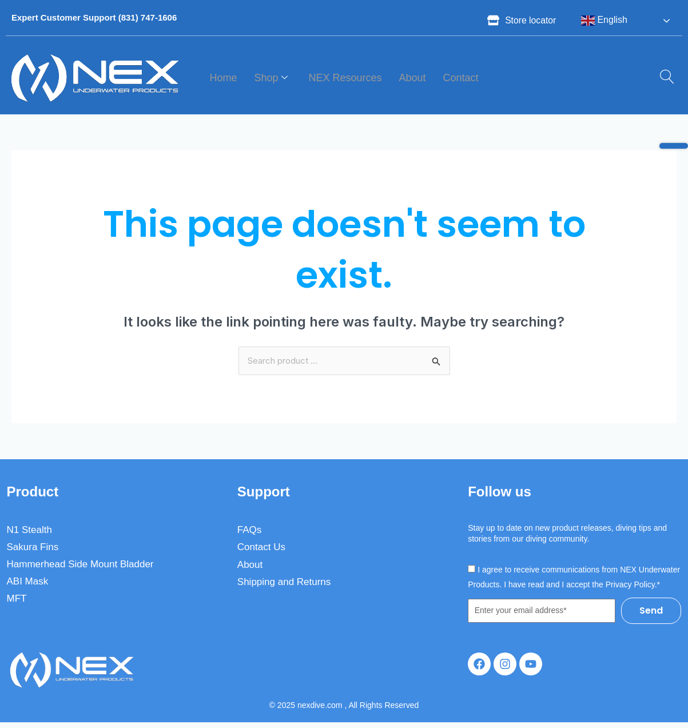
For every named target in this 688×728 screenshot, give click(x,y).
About (412, 77)
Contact (461, 77)
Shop (271, 78)
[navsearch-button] (662, 77)
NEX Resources (344, 77)
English (604, 20)
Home (223, 77)
